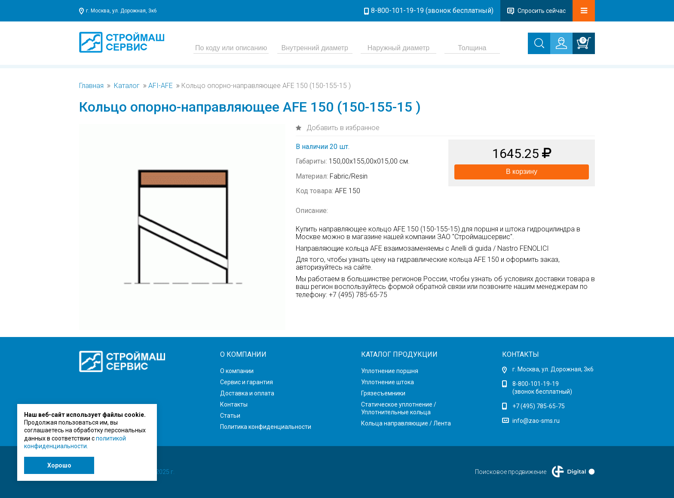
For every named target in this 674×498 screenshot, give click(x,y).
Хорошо (59, 465)
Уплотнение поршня (389, 370)
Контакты (234, 404)
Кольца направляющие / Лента (406, 423)
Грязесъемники (383, 393)
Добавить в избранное (342, 128)
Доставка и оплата (247, 393)
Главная (91, 86)
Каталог (127, 86)
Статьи (230, 415)
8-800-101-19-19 (535, 383)
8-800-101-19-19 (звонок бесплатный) (432, 10)
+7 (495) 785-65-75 (538, 406)
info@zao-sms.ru (536, 420)
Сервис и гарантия (246, 382)
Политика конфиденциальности (265, 426)
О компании (237, 370)
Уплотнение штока (387, 382)
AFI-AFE (160, 86)
